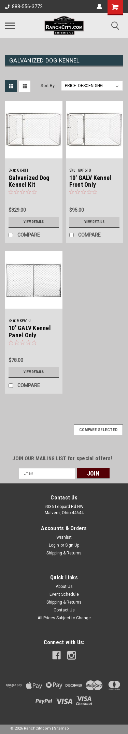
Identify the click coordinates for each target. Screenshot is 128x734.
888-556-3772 (24, 6)
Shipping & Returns (64, 553)
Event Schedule (64, 594)
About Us (64, 586)
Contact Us (64, 610)
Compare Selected (98, 429)
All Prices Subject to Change (64, 618)
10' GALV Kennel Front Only (90, 181)
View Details (34, 222)
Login (54, 545)
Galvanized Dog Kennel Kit (29, 181)
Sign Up (72, 545)
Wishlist (64, 537)
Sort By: (48, 85)
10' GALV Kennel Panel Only (30, 331)
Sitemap (61, 728)
